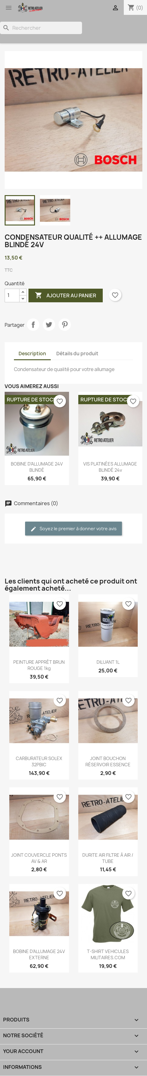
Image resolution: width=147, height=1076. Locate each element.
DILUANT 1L (108, 662)
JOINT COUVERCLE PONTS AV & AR (39, 858)
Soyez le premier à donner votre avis (73, 529)
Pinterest (64, 324)
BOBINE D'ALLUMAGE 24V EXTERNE (39, 954)
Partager (33, 324)
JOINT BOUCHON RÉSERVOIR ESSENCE (108, 761)
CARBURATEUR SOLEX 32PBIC (39, 761)
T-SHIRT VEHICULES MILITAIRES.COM (108, 954)
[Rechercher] (41, 28)
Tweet (49, 324)
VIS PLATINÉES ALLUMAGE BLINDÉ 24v (110, 467)
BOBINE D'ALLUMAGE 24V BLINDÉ (37, 467)
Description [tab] (32, 353)
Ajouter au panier (65, 295)
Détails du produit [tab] (77, 353)
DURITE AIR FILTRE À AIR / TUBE (107, 858)
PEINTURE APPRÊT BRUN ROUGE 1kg (39, 665)
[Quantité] (12, 295)
